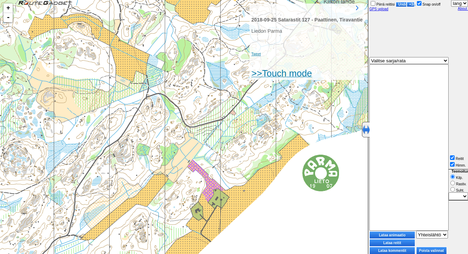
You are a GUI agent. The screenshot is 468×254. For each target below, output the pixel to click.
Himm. (458, 165)
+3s (411, 4)
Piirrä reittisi (383, 4)
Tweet (256, 54)
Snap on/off (429, 4)
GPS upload (378, 9)
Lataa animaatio (392, 235)
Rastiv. (458, 184)
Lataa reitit (392, 243)
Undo (402, 4)
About (463, 9)
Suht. (457, 190)
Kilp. (456, 178)
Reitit (457, 159)
